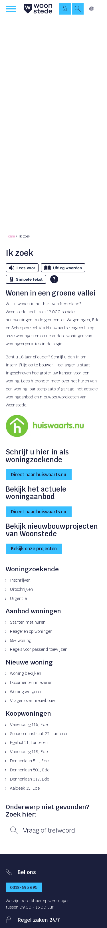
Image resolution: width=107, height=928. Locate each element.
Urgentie (18, 598)
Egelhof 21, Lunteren (29, 742)
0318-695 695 (23, 887)
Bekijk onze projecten (34, 549)
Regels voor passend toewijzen (38, 649)
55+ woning (20, 640)
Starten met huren (27, 622)
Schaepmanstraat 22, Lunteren (39, 733)
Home (10, 236)
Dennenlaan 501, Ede (29, 770)
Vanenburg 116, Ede (29, 724)
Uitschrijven (21, 589)
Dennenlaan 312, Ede (29, 779)
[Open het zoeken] (78, 9)
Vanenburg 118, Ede (29, 751)
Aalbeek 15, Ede (25, 788)
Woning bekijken (25, 673)
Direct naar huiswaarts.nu (38, 475)
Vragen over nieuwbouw (32, 700)
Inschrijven (20, 580)
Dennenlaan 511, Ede (29, 760)
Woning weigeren (26, 691)
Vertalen (91, 9)
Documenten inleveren (31, 682)
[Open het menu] (11, 9)
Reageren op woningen (31, 631)
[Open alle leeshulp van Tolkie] (54, 279)
